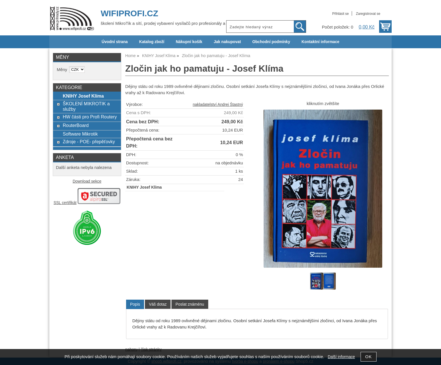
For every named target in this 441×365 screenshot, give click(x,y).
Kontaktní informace (320, 42)
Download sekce (87, 181)
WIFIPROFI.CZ (129, 13)
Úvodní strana (115, 42)
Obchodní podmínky (271, 42)
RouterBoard (76, 125)
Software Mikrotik (80, 133)
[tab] (135, 304)
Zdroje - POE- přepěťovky (89, 141)
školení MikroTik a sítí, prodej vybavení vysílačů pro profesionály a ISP (167, 23)
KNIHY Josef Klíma (83, 95)
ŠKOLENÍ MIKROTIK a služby (86, 106)
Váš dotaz (158, 304)
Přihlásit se (340, 14)
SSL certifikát (65, 203)
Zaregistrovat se (368, 14)
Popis (135, 304)
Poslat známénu (189, 304)
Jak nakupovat (227, 42)
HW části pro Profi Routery (90, 116)
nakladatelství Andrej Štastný (218, 104)
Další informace (341, 357)
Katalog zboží (151, 42)
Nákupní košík (189, 42)
